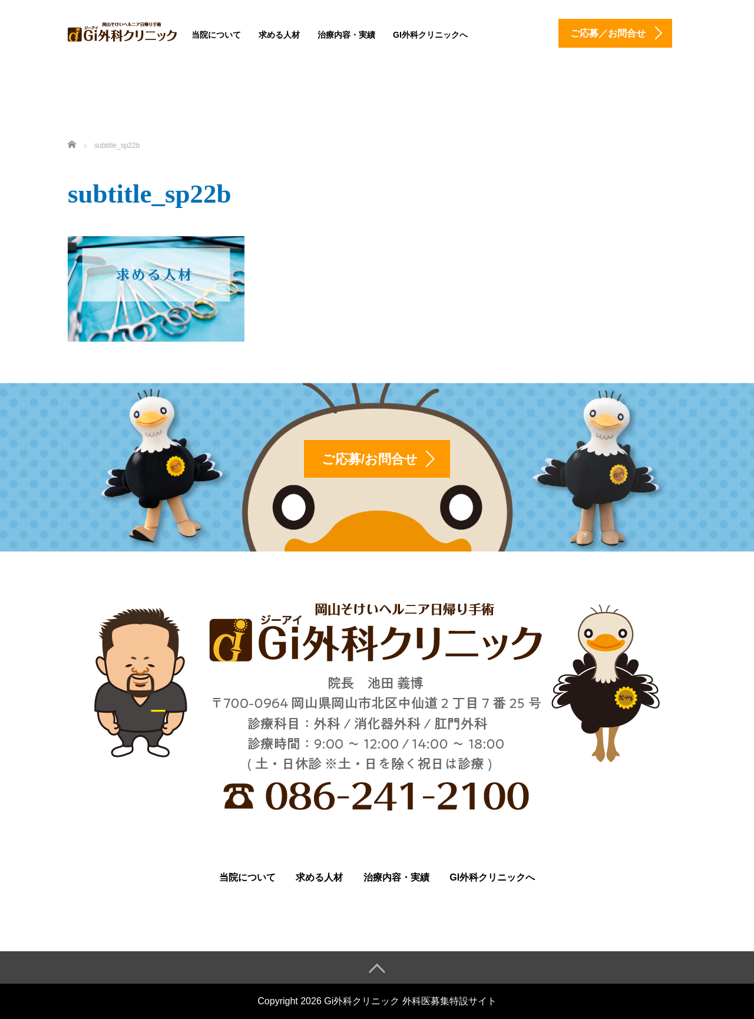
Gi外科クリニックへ (430, 34)
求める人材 (279, 34)
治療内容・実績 (346, 34)
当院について (216, 34)
